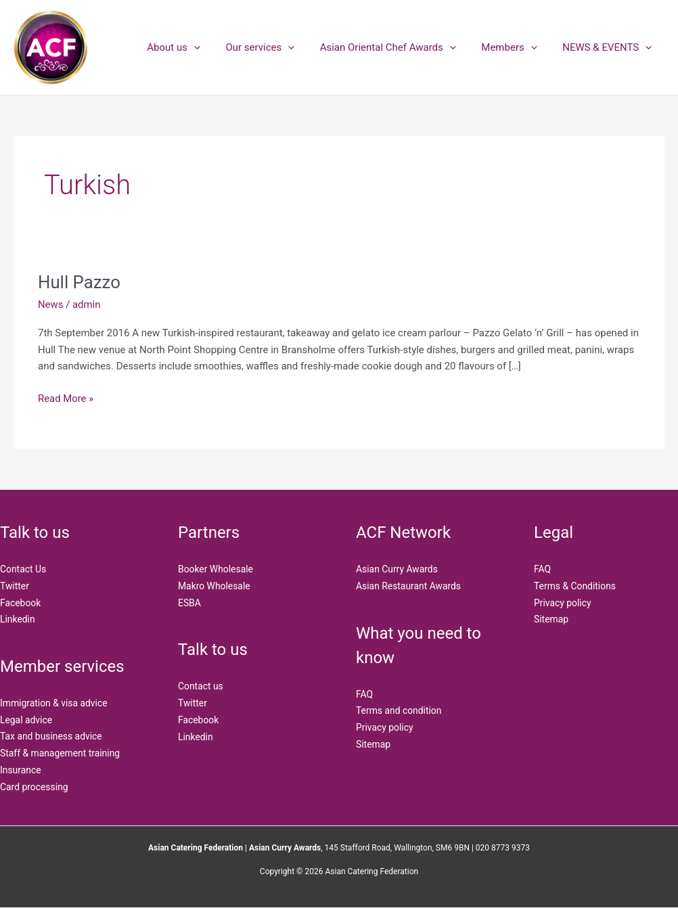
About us (196, 47)
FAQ (364, 694)
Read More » (66, 397)
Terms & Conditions (575, 586)
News (51, 304)
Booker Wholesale (216, 569)
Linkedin (17, 619)
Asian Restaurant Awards (408, 586)
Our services (278, 47)
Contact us (200, 686)
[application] (216, 47)
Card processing (34, 786)
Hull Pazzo (79, 282)
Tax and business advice (51, 736)
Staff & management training (60, 753)
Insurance (20, 770)
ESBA (189, 602)
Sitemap (373, 744)
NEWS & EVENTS (609, 47)
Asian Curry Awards (397, 569)
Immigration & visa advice (54, 703)
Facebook (20, 602)
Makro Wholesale (214, 586)
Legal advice (26, 719)
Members (517, 47)
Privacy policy (384, 728)
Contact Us (23, 569)
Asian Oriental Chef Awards (400, 47)
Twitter (14, 586)
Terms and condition (399, 711)
